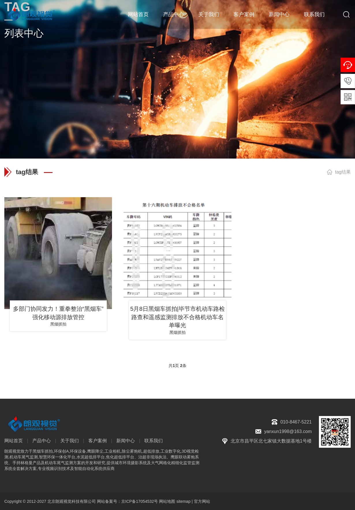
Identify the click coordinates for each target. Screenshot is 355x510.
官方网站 (202, 501)
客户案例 (243, 14)
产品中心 (173, 14)
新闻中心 (279, 14)
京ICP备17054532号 (139, 501)
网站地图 (167, 501)
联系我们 (314, 14)
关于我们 (208, 14)
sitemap (183, 501)
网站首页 (138, 14)
